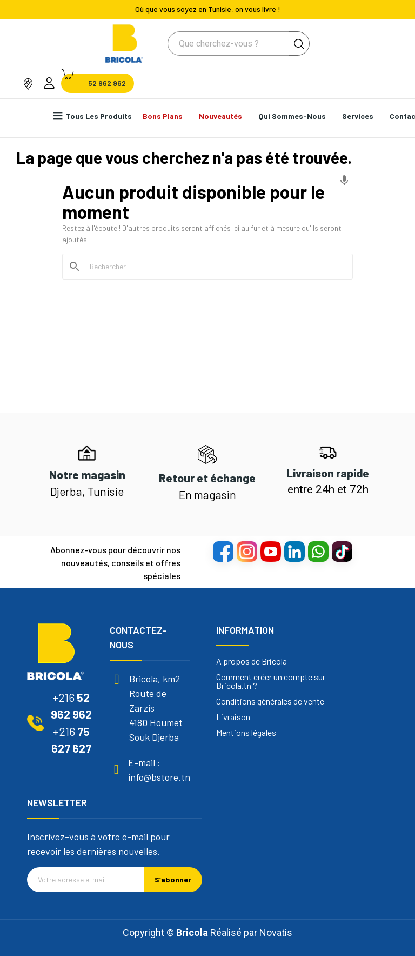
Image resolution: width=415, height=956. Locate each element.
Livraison (233, 717)
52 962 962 (107, 83)
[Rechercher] (214, 267)
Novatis (275, 932)
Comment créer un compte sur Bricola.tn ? (270, 681)
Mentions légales (246, 732)
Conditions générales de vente (270, 701)
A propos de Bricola (251, 661)
